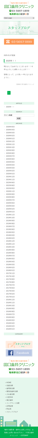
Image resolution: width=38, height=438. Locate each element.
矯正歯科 (9, 400)
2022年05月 (10, 188)
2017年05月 (10, 288)
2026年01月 (10, 138)
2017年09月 (10, 279)
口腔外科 (9, 397)
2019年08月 (10, 223)
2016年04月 (10, 323)
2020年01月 (10, 212)
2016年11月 (10, 302)
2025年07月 (10, 156)
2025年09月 (10, 150)
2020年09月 (10, 194)
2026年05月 (10, 127)
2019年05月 (10, 232)
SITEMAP (24, 435)
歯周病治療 (10, 388)
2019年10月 (10, 217)
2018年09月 (10, 250)
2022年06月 (10, 185)
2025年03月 (10, 168)
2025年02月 (10, 171)
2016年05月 (10, 320)
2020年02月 (10, 209)
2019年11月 (10, 215)
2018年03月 (10, 264)
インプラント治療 (12, 403)
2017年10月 (10, 276)
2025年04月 (10, 165)
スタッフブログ (12, 412)
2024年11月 (10, 179)
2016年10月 (10, 305)
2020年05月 (10, 203)
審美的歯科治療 (12, 391)
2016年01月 (10, 329)
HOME (8, 382)
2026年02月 (10, 135)
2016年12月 (10, 300)
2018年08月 (10, 253)
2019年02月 (10, 238)
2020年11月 (10, 191)
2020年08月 (10, 197)
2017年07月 (10, 285)
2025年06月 (10, 159)
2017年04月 (10, 291)
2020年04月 (10, 206)
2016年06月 (10, 317)
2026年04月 (10, 130)
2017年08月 (10, 282)
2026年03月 (10, 133)
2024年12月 (10, 176)
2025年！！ (11, 61)
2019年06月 (10, 229)
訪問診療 (9, 406)
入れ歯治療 (10, 394)
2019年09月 (10, 220)
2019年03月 (10, 235)
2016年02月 (10, 326)
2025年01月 (10, 174)
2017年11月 (10, 273)
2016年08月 (10, 311)
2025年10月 (10, 147)
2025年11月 (10, 144)
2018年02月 (10, 267)
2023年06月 (10, 182)
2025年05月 (10, 162)
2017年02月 (10, 294)
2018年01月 (10, 270)
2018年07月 (10, 256)
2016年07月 (10, 314)
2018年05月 (10, 259)
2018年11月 (10, 244)
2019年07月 (10, 226)
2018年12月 (10, 241)
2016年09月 (10, 308)
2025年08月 (10, 153)
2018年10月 (10, 247)
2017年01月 (10, 297)
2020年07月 (10, 200)
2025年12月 (10, 141)
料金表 (8, 409)
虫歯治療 (9, 385)
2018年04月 (10, 261)
